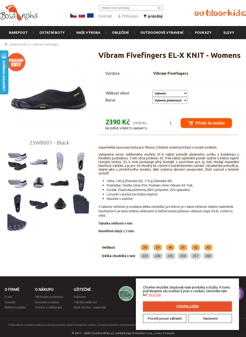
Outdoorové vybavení (161, 32)
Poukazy (203, 32)
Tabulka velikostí (85, 302)
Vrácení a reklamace (48, 307)
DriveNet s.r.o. (142, 333)
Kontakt (105, 16)
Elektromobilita (15, 307)
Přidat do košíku (206, 123)
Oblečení (120, 32)
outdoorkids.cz (19, 44)
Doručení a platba (47, 302)
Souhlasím (187, 306)
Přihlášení (127, 16)
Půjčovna (80, 296)
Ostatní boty (52, 32)
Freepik (168, 333)
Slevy (228, 32)
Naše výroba (88, 32)
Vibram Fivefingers (46, 44)
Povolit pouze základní (165, 318)
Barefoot (18, 32)
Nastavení (210, 318)
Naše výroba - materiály (90, 307)
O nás (8, 296)
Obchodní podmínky (49, 296)
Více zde (155, 295)
